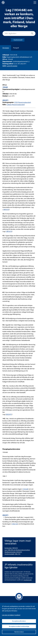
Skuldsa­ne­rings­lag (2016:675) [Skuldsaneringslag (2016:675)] (13, 552)
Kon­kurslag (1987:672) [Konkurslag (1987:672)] (11, 548)
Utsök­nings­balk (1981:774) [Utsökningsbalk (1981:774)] (12, 554)
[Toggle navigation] (35, 2)
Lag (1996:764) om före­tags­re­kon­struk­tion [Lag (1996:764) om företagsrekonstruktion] (17, 550)
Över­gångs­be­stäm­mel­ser (11, 449)
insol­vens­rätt (28, 580)
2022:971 (5, 100)
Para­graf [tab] (16, 48)
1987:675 (6, 209)
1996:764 (15, 524)
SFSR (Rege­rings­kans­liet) (22, 102)
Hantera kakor (19, 632)
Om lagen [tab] (5, 48)
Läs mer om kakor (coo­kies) (11, 615)
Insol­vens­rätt (18, 40)
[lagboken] (3, 2)
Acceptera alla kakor (19, 621)
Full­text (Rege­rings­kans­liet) (15, 105)
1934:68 (5, 87)
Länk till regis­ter (12, 66)
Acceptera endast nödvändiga (19, 626)
